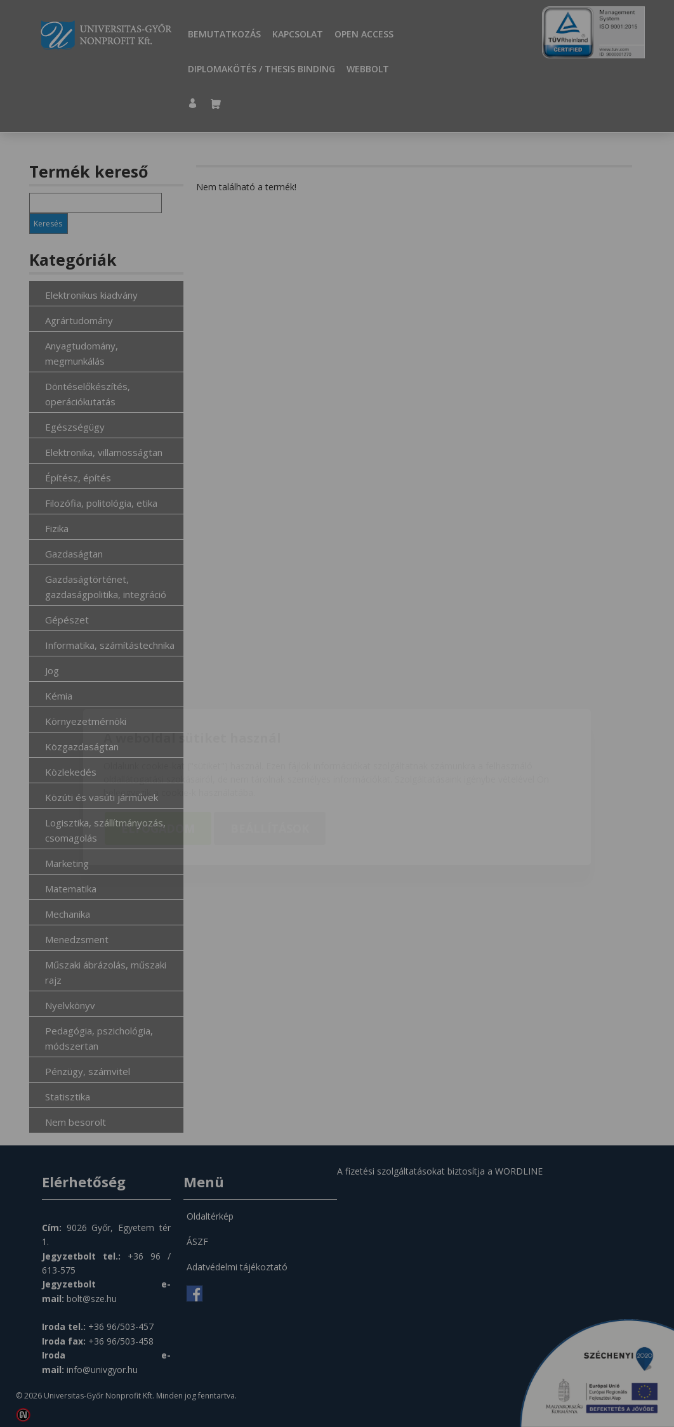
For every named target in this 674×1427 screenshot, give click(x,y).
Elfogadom (158, 754)
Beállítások (269, 754)
